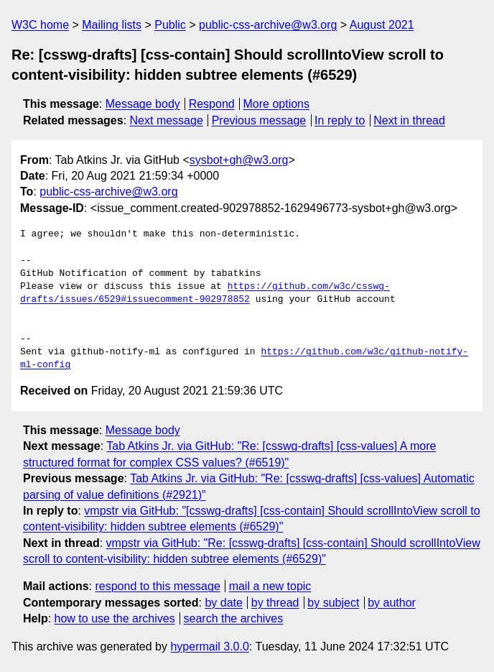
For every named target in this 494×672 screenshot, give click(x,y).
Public (170, 25)
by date (223, 603)
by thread (275, 603)
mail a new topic (270, 586)
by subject (333, 603)
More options (276, 104)
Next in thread (409, 120)
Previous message (259, 120)
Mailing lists (111, 25)
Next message (166, 120)
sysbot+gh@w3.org (239, 160)
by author (392, 603)
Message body (143, 104)
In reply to (339, 120)
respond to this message (157, 586)
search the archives (234, 618)
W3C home (40, 25)
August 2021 (382, 25)
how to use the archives (115, 618)
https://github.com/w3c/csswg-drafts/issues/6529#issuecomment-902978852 (205, 293)
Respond (212, 104)
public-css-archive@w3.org (268, 25)
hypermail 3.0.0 (209, 646)
